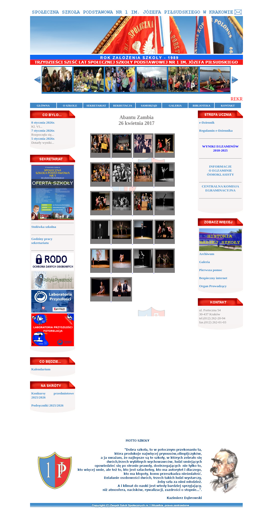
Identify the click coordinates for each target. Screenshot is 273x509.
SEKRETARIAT (96, 105)
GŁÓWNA (43, 105)
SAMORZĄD (149, 105)
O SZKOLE (70, 105)
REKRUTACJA (122, 105)
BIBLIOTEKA (201, 105)
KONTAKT (228, 105)
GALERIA (175, 105)
